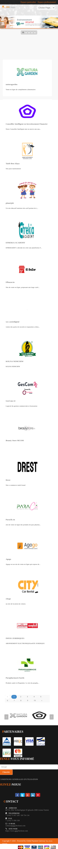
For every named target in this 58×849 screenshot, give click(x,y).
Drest (8, 480)
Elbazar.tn (10, 282)
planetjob (10, 203)
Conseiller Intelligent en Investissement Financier (27, 124)
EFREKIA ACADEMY (15, 243)
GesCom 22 (10, 401)
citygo (8, 599)
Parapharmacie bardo (15, 678)
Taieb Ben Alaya (13, 163)
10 (35, 701)
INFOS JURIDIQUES (15, 638)
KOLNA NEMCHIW (15, 361)
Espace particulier (28, 2)
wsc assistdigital (12, 322)
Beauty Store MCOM (15, 440)
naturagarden (11, 84)
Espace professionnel (47, 2)
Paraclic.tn (10, 519)
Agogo (8, 559)
